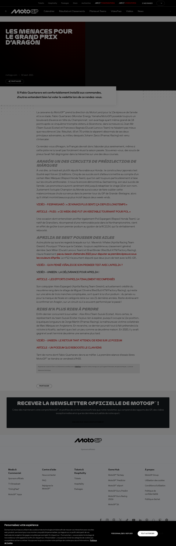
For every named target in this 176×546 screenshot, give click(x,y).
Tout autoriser (147, 533)
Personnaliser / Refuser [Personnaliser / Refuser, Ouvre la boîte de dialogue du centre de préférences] (122, 533)
